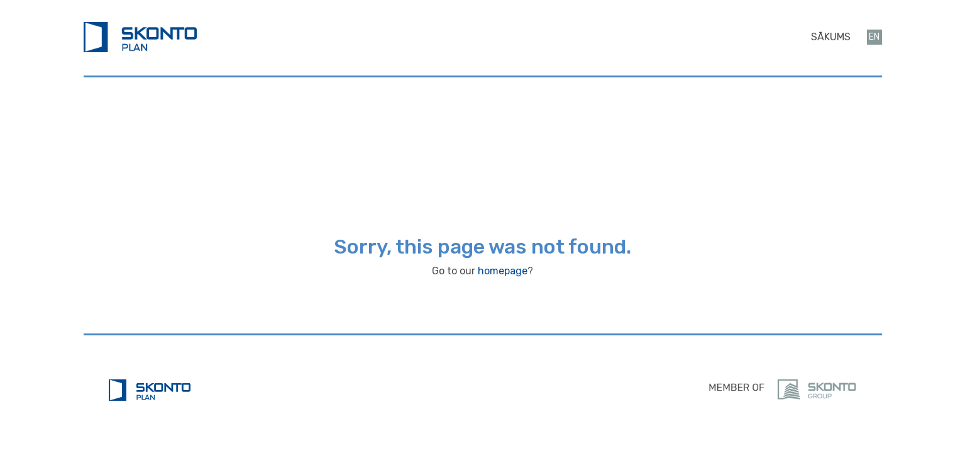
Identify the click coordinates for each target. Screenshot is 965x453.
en (874, 36)
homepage (502, 271)
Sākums (831, 37)
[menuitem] (831, 37)
